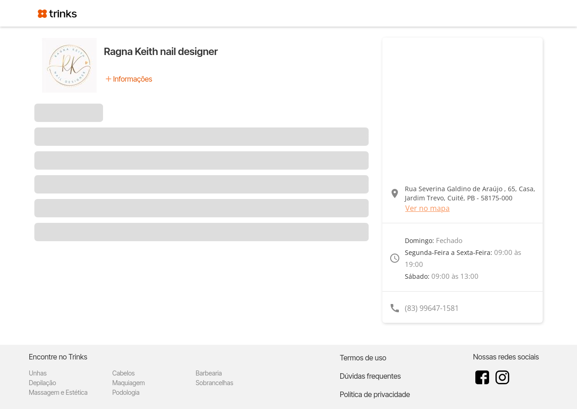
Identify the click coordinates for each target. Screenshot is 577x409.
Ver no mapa (427, 208)
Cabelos (123, 373)
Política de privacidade (375, 394)
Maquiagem (128, 383)
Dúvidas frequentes (370, 376)
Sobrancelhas (214, 383)
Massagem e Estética (58, 392)
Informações (132, 78)
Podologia (126, 392)
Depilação (42, 383)
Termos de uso (363, 357)
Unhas (38, 373)
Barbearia (209, 373)
